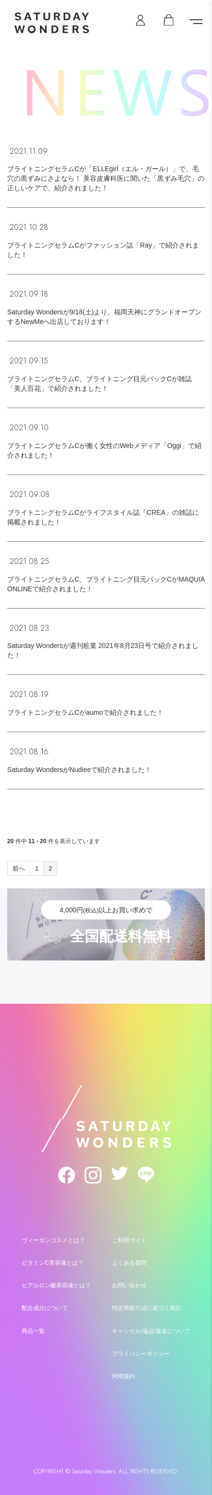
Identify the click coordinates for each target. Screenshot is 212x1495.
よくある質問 (129, 1262)
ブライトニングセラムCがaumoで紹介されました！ (85, 712)
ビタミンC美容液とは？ (53, 1262)
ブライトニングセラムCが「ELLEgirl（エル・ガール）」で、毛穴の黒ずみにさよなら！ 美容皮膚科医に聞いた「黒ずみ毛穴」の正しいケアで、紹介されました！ (105, 178)
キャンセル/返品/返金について (151, 1331)
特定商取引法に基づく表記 (146, 1308)
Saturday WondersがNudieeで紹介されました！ (79, 769)
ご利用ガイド (129, 1240)
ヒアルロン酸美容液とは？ (56, 1285)
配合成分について (45, 1308)
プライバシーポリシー (141, 1353)
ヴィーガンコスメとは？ (53, 1240)
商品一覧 (33, 1331)
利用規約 (123, 1376)
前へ (18, 868)
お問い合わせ (129, 1285)
